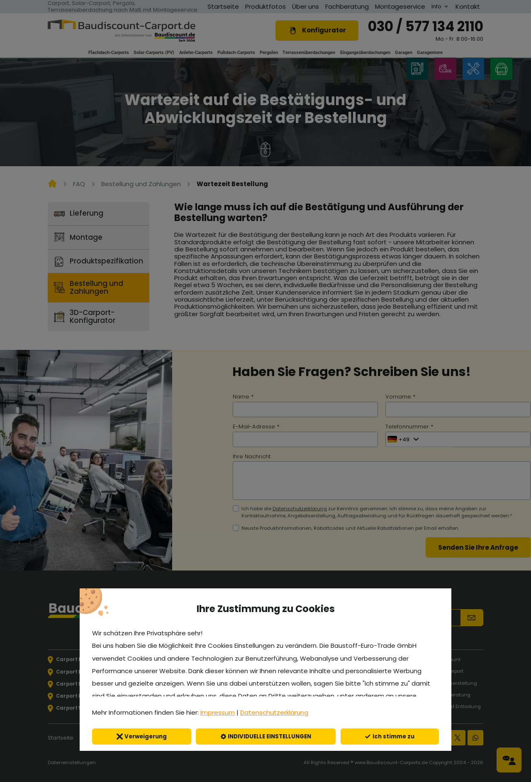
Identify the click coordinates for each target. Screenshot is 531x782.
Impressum (217, 712)
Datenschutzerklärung (274, 712)
